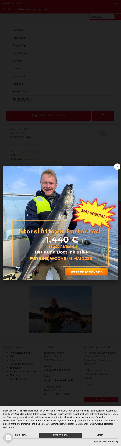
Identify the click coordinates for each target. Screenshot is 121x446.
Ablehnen (20, 436)
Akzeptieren (60, 436)
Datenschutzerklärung (110, 442)
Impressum (98, 442)
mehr (101, 436)
